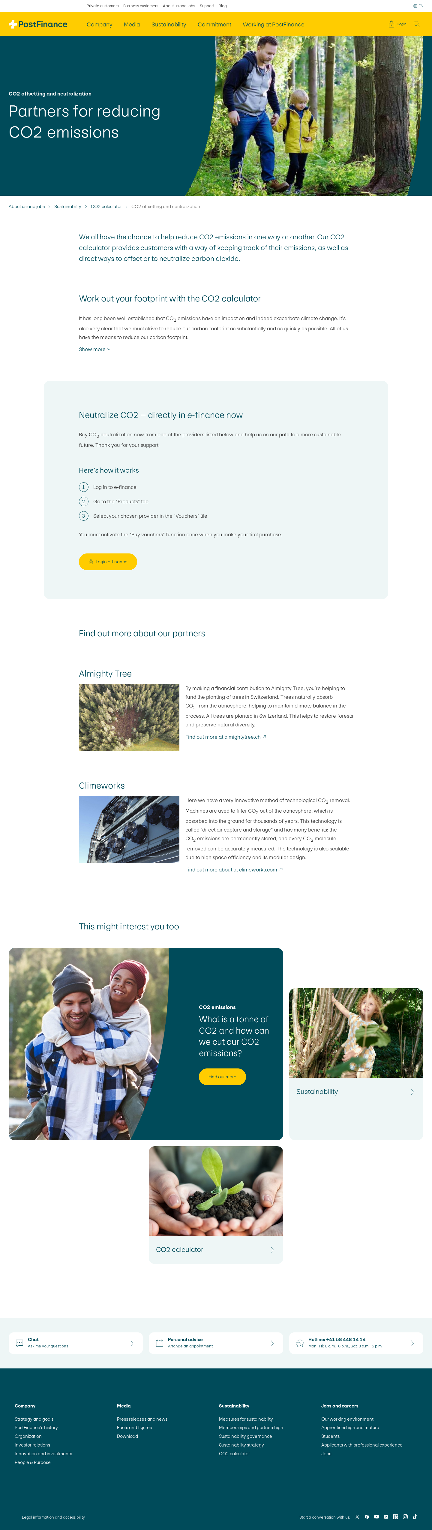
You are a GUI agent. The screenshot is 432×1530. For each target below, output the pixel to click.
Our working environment (347, 1419)
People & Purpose (33, 1462)
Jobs (326, 1453)
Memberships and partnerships (251, 1427)
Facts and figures (134, 1427)
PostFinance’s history (36, 1427)
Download (127, 1436)
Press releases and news (142, 1419)
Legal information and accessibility (53, 1517)
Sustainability (67, 206)
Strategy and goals (34, 1419)
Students (330, 1436)
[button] (416, 24)
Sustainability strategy (241, 1445)
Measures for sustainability (246, 1419)
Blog (223, 5)
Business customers (140, 5)
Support (207, 5)
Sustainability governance (245, 1436)
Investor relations (32, 1445)
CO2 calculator (106, 206)
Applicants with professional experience (362, 1445)
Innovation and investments (43, 1453)
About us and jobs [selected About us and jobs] (179, 5)
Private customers (102, 5)
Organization (28, 1436)
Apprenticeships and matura (350, 1427)
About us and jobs (27, 206)
